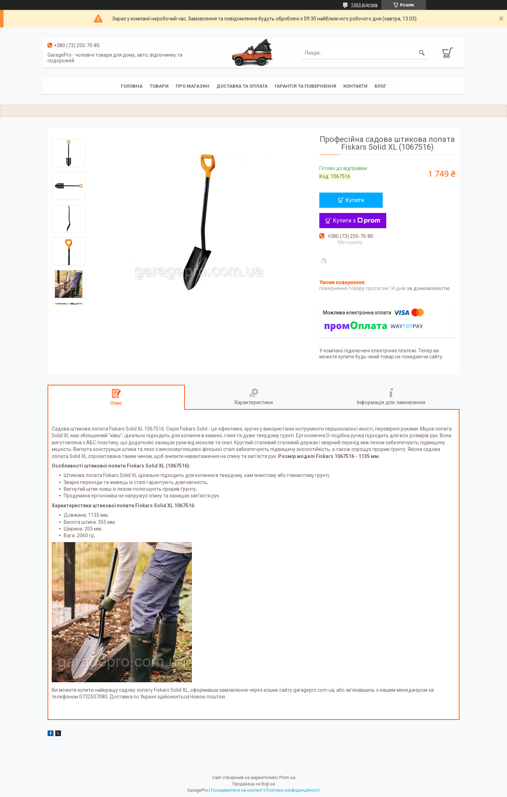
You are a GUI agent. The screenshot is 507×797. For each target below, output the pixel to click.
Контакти (355, 86)
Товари (159, 86)
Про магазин (192, 86)
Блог (380, 86)
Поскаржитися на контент (237, 790)
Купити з (356, 220)
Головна (132, 86)
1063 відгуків (364, 4)
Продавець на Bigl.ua (253, 784)
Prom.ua (287, 777)
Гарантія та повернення (305, 86)
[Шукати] (421, 52)
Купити (354, 200)
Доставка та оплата (242, 86)
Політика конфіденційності (293, 790)
